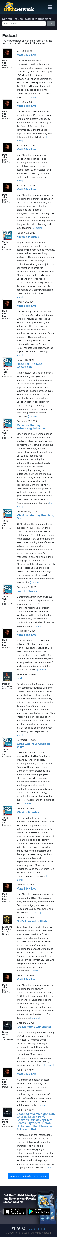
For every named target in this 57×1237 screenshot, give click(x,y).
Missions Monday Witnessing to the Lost (32, 426)
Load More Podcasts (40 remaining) (28, 1175)
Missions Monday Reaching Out (35, 517)
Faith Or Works (27, 591)
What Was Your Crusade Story (33, 745)
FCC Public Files (36, 1228)
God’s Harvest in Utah (32, 921)
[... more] (32, 97)
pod (19, 678)
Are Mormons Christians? (34, 1027)
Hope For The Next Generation (29, 365)
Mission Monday (28, 237)
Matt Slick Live (26, 55)
